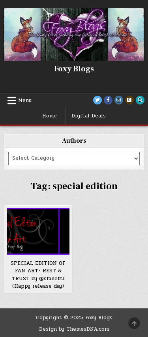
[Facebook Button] (108, 100)
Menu (25, 100)
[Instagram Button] (118, 100)
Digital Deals (88, 116)
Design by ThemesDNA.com (74, 329)
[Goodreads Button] (129, 100)
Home (49, 116)
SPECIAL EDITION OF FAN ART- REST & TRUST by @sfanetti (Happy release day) (38, 274)
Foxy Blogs (74, 69)
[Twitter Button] (97, 100)
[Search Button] (140, 100)
